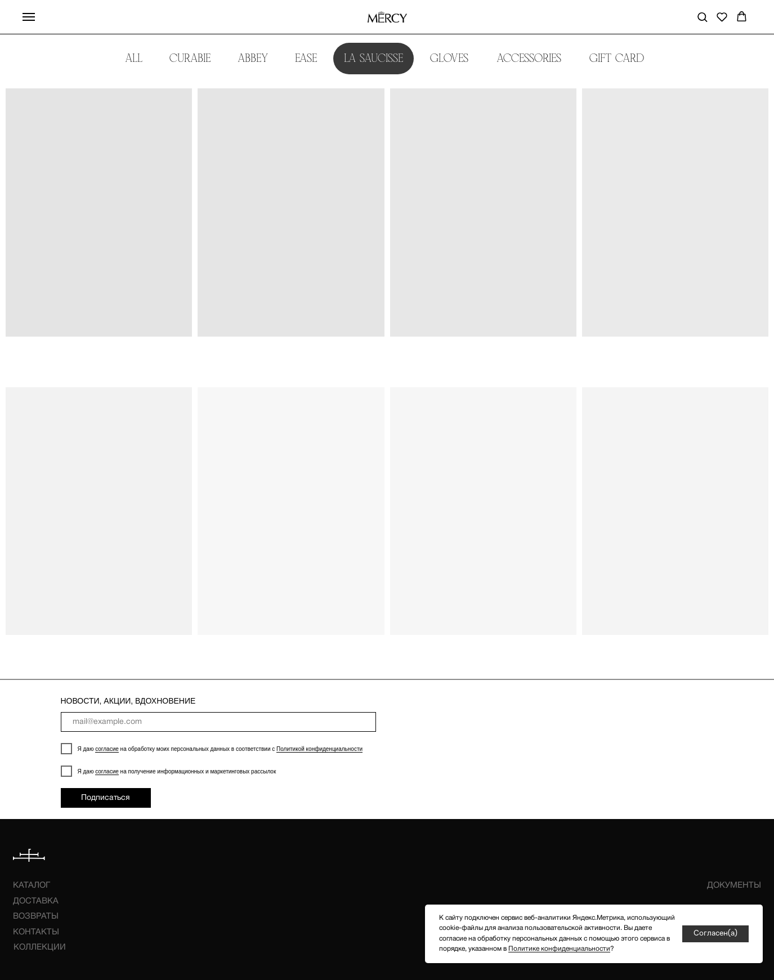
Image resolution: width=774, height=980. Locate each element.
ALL (133, 58)
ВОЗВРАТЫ (36, 916)
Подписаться (105, 798)
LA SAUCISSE (373, 58)
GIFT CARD (616, 58)
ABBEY (253, 58)
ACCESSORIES (529, 58)
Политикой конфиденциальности (319, 749)
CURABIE (190, 58)
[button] (702, 16)
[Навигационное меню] (29, 17)
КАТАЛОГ (31, 885)
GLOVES (449, 58)
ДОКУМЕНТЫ (734, 885)
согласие (107, 749)
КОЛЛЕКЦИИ (40, 947)
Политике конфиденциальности (559, 949)
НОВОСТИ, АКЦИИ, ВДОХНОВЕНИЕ (128, 700)
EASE (306, 58)
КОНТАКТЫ (36, 932)
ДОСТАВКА (36, 901)
